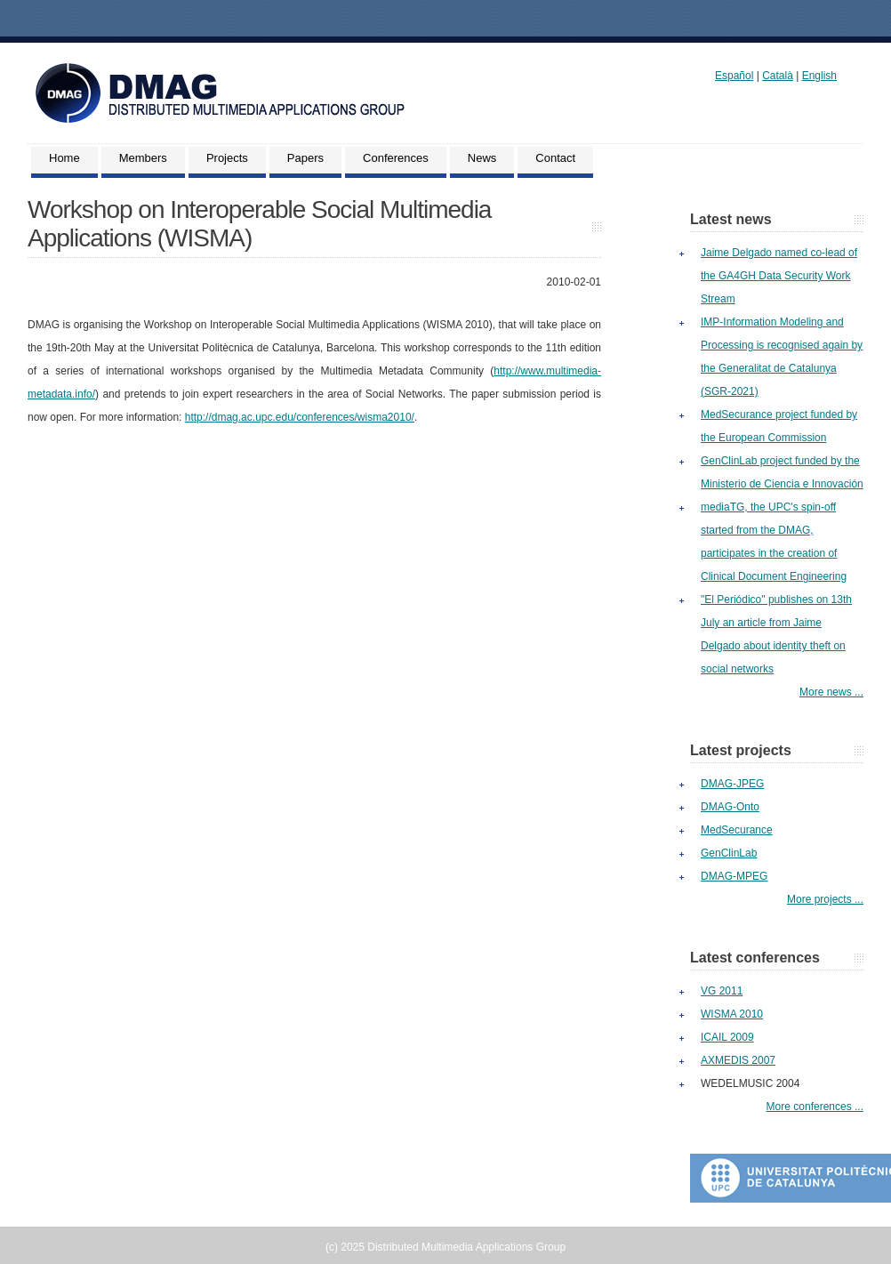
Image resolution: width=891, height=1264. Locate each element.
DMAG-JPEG (732, 783)
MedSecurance (737, 830)
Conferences (396, 158)
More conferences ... (815, 1106)
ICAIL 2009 (727, 1037)
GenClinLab (729, 853)
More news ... (831, 692)
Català (777, 75)
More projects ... (825, 899)
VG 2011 (721, 991)
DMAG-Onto (730, 807)
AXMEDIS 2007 (738, 1060)
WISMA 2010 (732, 1014)
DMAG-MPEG (734, 876)
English (819, 75)
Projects (227, 158)
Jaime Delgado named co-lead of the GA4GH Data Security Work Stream (779, 275)
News (482, 158)
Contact (555, 158)
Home (64, 158)
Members (143, 158)
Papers (305, 158)
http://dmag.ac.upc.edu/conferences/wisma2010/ (299, 417)
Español (734, 75)
